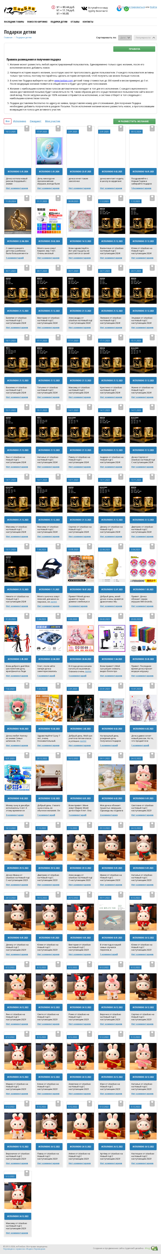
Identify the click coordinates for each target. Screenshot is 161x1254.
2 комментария (109, 815)
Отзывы (75, 21)
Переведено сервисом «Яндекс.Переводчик (24, 1249)
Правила (134, 48)
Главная (8, 37)
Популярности (143, 37)
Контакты (88, 21)
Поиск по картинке (37, 21)
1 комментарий (15, 257)
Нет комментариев (17, 188)
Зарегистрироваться (133, 7)
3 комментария (15, 815)
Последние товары (14, 21)
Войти (153, 7)
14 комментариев (141, 188)
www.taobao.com (63, 80)
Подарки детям (59, 21)
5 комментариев (78, 606)
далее (53, 601)
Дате (123, 37)
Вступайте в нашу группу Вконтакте (98, 9)
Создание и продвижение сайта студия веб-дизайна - (121, 1248)
